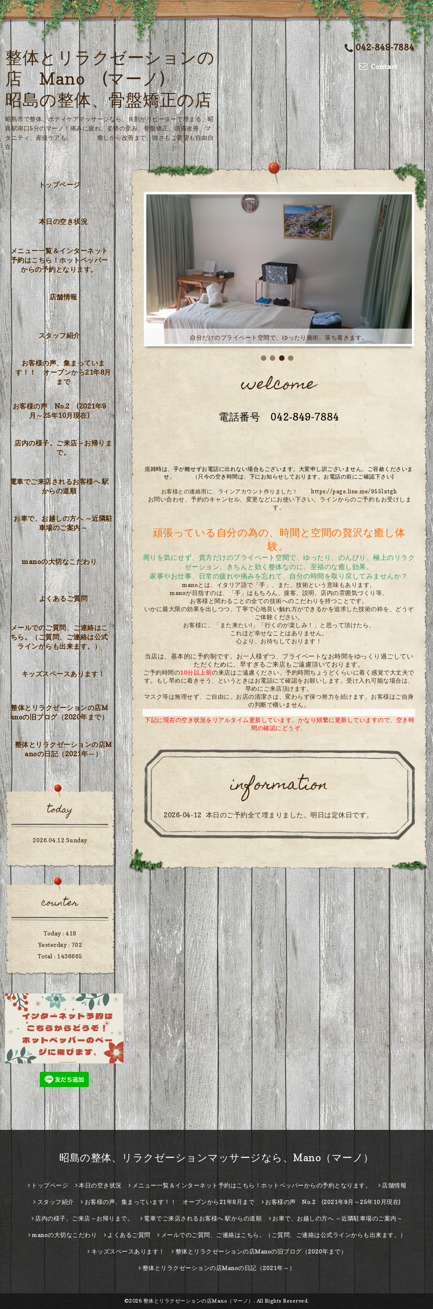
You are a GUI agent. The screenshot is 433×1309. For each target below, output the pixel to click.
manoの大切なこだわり (59, 561)
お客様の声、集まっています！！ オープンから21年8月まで (63, 372)
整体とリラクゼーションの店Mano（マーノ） (198, 1301)
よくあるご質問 (63, 598)
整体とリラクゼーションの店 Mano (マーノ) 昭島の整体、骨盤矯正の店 (109, 78)
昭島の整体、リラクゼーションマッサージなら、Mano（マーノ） (216, 1157)
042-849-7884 (379, 47)
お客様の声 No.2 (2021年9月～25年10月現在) (59, 411)
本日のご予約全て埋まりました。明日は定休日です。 (289, 815)
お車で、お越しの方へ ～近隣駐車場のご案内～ (63, 523)
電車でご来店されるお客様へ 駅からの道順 (59, 486)
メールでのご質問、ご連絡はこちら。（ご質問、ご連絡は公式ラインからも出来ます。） (59, 636)
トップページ (59, 184)
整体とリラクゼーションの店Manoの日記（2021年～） (63, 749)
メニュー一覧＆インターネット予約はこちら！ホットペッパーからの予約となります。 (59, 260)
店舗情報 (63, 297)
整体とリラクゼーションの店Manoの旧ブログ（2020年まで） (59, 712)
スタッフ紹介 (59, 335)
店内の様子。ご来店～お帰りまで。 (63, 448)
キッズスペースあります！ (63, 674)
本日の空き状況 (63, 221)
